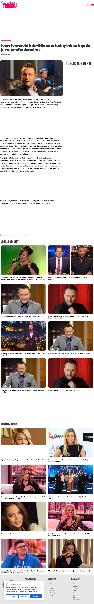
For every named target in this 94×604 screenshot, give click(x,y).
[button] (88, 4)
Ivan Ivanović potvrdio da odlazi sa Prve (63, 390)
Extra (75, 588)
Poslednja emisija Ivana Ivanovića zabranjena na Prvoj (69, 353)
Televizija (53, 593)
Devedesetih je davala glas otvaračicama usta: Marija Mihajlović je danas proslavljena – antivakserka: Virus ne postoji (23, 279)
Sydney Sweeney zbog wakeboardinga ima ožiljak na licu (23, 460)
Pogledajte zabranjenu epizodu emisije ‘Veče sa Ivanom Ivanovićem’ (22, 354)
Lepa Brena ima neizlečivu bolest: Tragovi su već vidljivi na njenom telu (69, 535)
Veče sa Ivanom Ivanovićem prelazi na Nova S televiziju (22, 316)
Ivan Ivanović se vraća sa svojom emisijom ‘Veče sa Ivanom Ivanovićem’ (68, 317)
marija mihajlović (23, 235)
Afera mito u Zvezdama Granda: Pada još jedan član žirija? (68, 498)
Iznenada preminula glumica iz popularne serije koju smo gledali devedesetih (70, 461)
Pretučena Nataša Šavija (10, 534)
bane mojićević (6, 235)
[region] (24, 590)
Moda (75, 593)
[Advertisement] (47, 25)
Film (51, 586)
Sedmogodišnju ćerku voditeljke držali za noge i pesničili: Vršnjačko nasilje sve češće (23, 498)
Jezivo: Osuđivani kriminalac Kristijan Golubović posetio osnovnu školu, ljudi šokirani (23, 572)
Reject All (24, 596)
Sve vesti (76, 586)
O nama (75, 584)
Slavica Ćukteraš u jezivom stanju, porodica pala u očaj (69, 571)
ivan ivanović (14, 235)
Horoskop (76, 599)
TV (74, 595)
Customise (12, 596)
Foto (51, 588)
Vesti (51, 595)
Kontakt (52, 584)
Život (74, 597)
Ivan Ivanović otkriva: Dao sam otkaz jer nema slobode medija (22, 391)
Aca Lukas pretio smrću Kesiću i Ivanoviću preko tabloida (67, 278)
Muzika (52, 590)
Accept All (36, 596)
